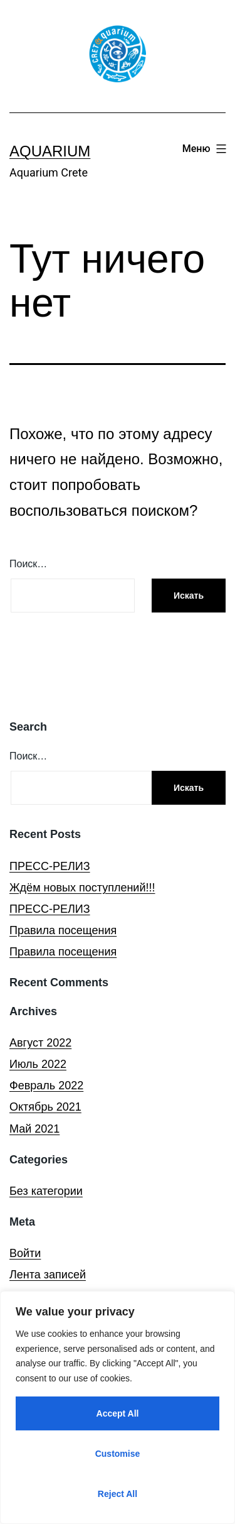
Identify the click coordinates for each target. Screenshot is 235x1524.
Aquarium (49, 151)
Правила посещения (63, 930)
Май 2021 (34, 1129)
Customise (117, 1454)
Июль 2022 (37, 1064)
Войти (25, 1253)
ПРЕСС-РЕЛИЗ (49, 866)
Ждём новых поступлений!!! (82, 887)
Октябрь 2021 (45, 1107)
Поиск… (28, 563)
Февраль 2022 (46, 1085)
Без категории (46, 1191)
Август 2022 (40, 1043)
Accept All (118, 1413)
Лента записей (47, 1274)
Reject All (117, 1494)
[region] (117, 1407)
